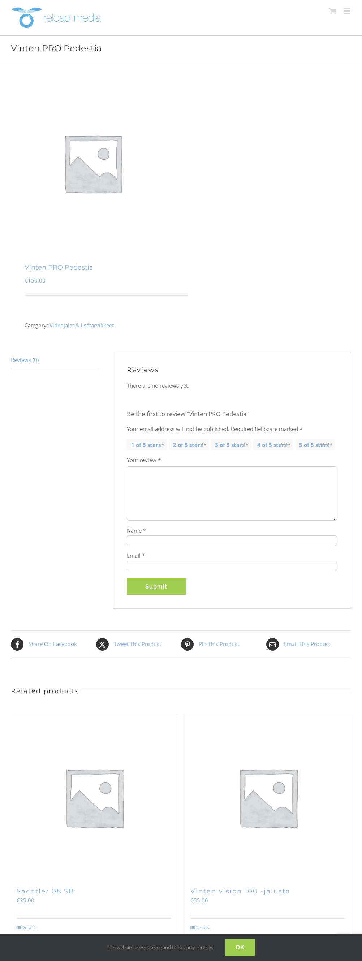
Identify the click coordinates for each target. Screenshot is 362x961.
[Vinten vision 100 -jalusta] (268, 797)
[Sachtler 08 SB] (94, 797)
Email (136, 555)
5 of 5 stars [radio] (314, 444)
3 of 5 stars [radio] (230, 444)
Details (29, 928)
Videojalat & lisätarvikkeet (81, 325)
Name (136, 530)
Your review (144, 460)
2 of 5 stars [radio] (188, 444)
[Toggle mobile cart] (332, 11)
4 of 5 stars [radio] (272, 444)
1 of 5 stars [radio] (146, 444)
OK (240, 947)
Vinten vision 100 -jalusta (240, 891)
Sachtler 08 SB (45, 891)
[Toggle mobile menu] (347, 11)
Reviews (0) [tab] (25, 359)
